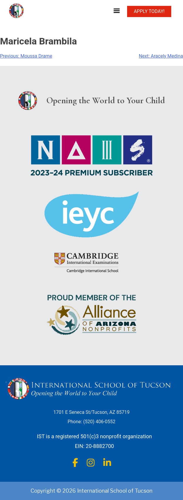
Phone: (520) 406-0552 (92, 421)
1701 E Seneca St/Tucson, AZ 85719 (92, 412)
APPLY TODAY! (149, 11)
